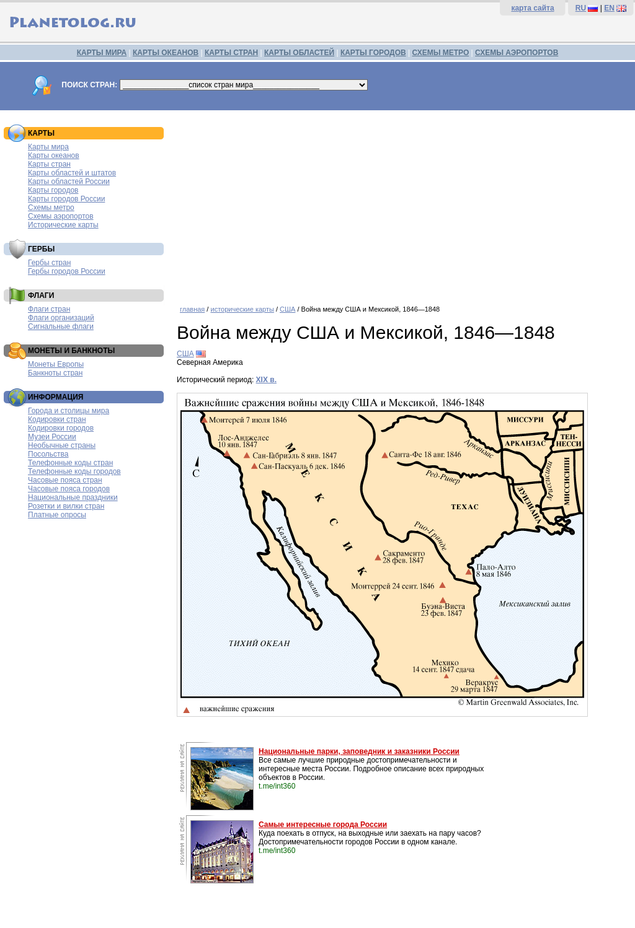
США (287, 309)
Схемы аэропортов (61, 216)
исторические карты (241, 309)
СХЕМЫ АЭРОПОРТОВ (516, 52)
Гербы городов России (66, 271)
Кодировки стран (57, 419)
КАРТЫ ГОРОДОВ (373, 52)
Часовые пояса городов (69, 488)
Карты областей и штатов (72, 173)
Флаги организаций (61, 317)
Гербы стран (49, 262)
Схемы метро (51, 207)
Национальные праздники (73, 497)
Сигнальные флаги (61, 326)
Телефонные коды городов (74, 471)
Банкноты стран (55, 373)
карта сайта (532, 8)
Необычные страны (61, 445)
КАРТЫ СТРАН (231, 52)
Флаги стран (49, 309)
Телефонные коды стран (70, 462)
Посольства (48, 454)
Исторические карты (63, 225)
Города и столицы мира (68, 410)
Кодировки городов (61, 428)
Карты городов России (66, 199)
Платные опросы (57, 514)
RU (580, 8)
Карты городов (53, 190)
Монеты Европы (56, 364)
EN (609, 8)
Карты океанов (53, 155)
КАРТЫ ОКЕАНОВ (165, 52)
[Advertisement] (403, 203)
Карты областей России (69, 181)
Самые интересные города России (323, 824)
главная (192, 309)
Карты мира (48, 146)
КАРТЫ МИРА (102, 52)
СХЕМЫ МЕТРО (440, 52)
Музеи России (52, 436)
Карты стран (49, 164)
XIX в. (266, 379)
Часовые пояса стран (65, 480)
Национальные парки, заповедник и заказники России (359, 751)
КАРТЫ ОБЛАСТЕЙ (299, 52)
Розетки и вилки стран (66, 506)
